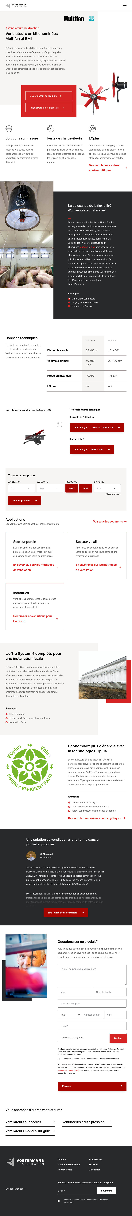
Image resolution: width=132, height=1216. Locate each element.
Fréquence (71, 482)
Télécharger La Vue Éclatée (89, 449)
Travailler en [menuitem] (95, 1159)
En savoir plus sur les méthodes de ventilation (33, 567)
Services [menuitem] (93, 1164)
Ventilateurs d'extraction (23, 28)
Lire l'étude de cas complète (62, 912)
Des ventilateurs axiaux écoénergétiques (104, 168)
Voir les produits (21, 500)
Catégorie (42, 482)
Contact (118, 1038)
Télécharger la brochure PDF (44, 107)
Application (14, 482)
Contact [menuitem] (62, 1159)
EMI (93, 247)
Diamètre (99, 482)
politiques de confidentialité (68, 1070)
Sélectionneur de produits (43, 96)
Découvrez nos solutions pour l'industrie (32, 618)
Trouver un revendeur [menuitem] (69, 1164)
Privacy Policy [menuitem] (65, 1169)
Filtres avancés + (113, 494)
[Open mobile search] (124, 5)
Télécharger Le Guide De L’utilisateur (94, 427)
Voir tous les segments (108, 521)
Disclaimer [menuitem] (94, 1169)
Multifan (84, 247)
